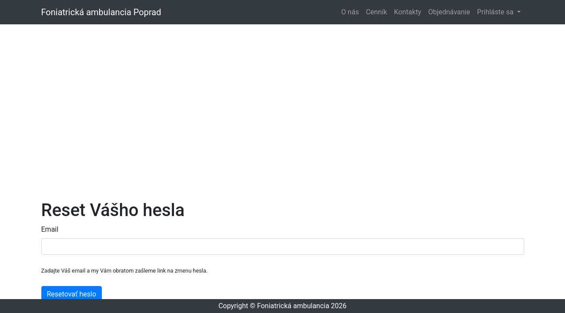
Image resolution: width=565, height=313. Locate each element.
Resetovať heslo (72, 294)
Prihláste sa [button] (496, 12)
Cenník (376, 12)
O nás (350, 12)
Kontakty (407, 12)
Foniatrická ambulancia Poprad (101, 12)
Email (50, 229)
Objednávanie (449, 12)
